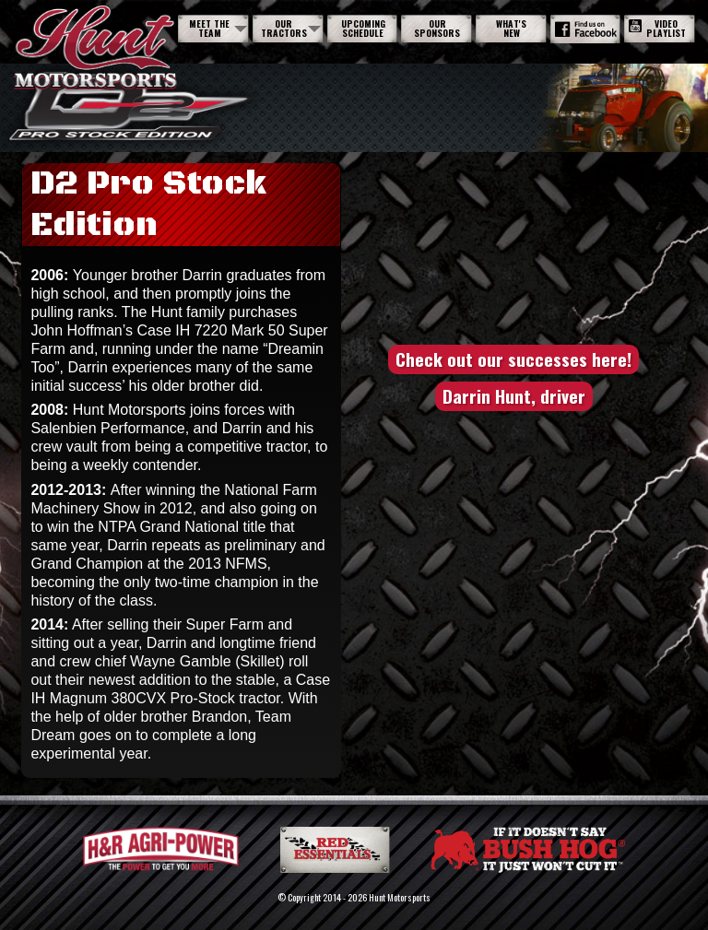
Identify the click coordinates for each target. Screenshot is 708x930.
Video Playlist (657, 28)
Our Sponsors (437, 28)
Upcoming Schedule (363, 28)
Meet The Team (209, 28)
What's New (511, 28)
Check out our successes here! (513, 359)
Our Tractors (284, 28)
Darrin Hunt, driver (513, 396)
